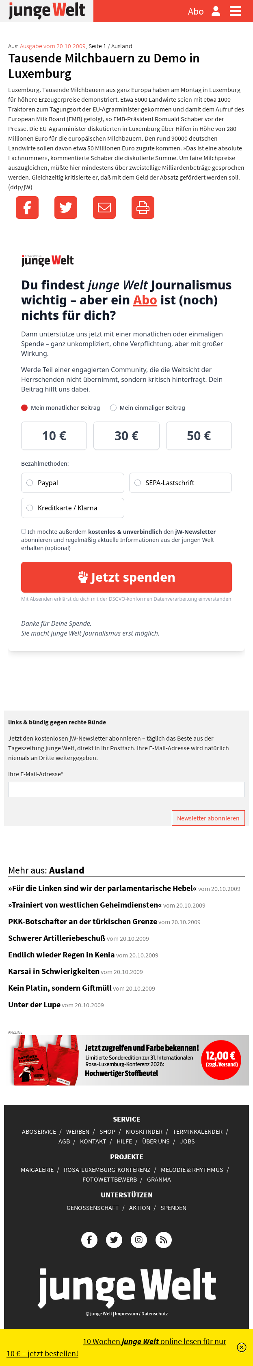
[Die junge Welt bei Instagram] (139, 1238)
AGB (64, 1141)
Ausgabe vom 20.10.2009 (53, 46)
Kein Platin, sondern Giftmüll (60, 988)
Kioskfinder (143, 1131)
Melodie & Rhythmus (192, 1169)
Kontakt (93, 1141)
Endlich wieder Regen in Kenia (61, 954)
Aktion (139, 1207)
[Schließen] (242, 1347)
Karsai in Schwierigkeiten (53, 971)
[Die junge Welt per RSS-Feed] (164, 1238)
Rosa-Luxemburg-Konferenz (107, 1169)
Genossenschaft (93, 1207)
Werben (77, 1131)
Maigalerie (37, 1169)
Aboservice (39, 1131)
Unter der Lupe (34, 1004)
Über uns (156, 1141)
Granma (159, 1179)
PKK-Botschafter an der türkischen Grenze (82, 921)
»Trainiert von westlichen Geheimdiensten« (85, 904)
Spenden (173, 1207)
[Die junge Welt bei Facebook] (89, 1238)
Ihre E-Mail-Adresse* (35, 774)
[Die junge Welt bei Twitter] (114, 1238)
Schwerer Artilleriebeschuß (57, 938)
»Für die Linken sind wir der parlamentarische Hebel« (102, 888)
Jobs (187, 1141)
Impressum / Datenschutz (141, 1313)
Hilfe (124, 1141)
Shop (107, 1131)
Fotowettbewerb (109, 1179)
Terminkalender (198, 1131)
